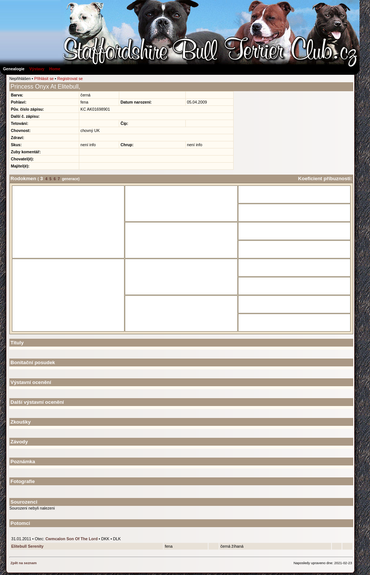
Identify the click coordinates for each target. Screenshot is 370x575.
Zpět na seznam (23, 563)
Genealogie (13, 69)
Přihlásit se (44, 78)
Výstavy (36, 69)
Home (55, 69)
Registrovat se (70, 78)
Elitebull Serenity (27, 546)
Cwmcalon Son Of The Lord (71, 538)
